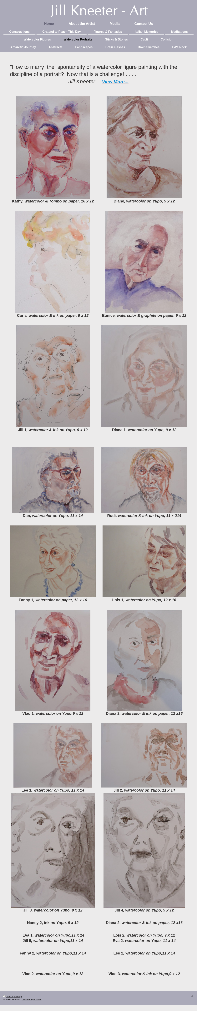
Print (7, 996)
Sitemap (17, 996)
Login (191, 996)
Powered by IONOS (32, 999)
